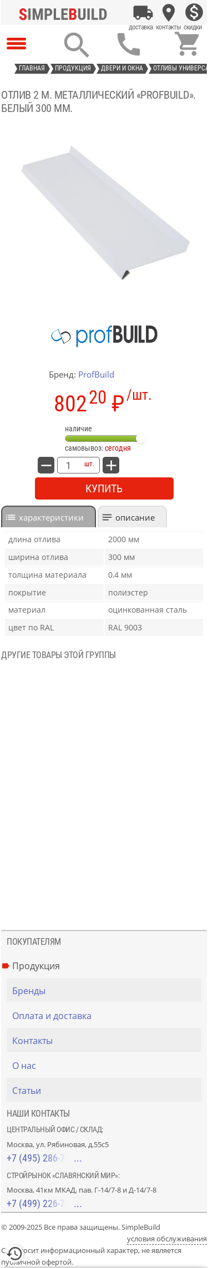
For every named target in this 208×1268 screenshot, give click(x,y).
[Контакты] (168, 13)
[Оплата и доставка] (143, 13)
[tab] (48, 516)
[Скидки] (194, 13)
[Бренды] (106, 991)
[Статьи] (106, 1090)
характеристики (51, 517)
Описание (135, 517)
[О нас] (106, 1066)
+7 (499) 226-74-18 (44, 1203)
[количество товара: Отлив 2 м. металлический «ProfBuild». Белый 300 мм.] (68, 465)
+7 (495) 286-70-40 (44, 1158)
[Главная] (65, 13)
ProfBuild (96, 374)
